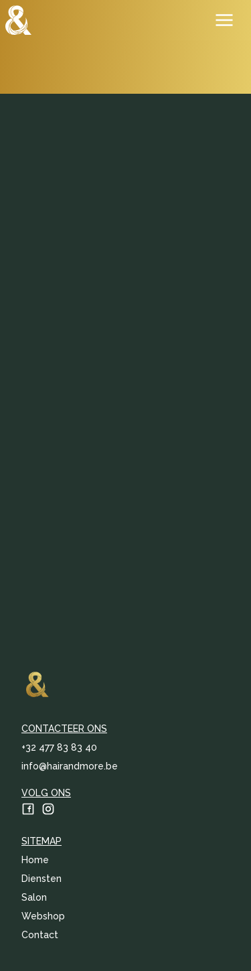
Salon (34, 897)
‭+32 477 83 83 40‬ (59, 747)
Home (35, 859)
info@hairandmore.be (69, 766)
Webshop (43, 916)
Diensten (41, 878)
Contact (39, 934)
